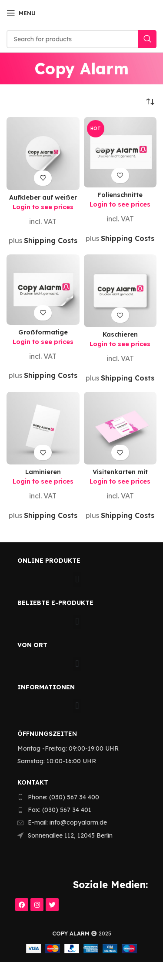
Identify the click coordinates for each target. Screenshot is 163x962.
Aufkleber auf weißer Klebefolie (43, 201)
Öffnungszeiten (47, 734)
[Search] (81, 39)
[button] (77, 579)
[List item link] (76, 797)
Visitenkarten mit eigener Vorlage (120, 475)
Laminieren (43, 472)
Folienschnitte (120, 195)
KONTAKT (32, 782)
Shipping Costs (50, 240)
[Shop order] (149, 101)
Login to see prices (43, 207)
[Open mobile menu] (21, 13)
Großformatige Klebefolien (43, 335)
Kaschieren (120, 334)
